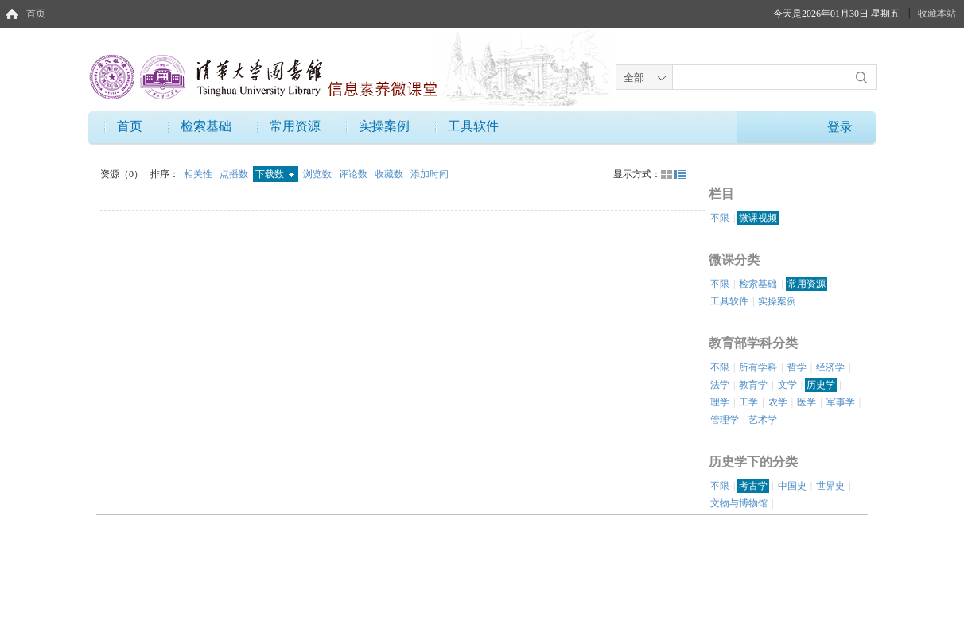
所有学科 (758, 367)
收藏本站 (937, 13)
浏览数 (318, 174)
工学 (748, 402)
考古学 (753, 485)
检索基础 (206, 126)
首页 (35, 13)
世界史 (830, 485)
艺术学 (762, 419)
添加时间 (429, 174)
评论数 (354, 174)
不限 (719, 217)
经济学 (830, 367)
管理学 (724, 419)
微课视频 (758, 217)
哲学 (797, 367)
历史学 (821, 384)
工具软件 (473, 126)
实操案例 (384, 126)
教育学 (753, 384)
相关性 (199, 174)
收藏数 (390, 174)
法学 (719, 384)
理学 (719, 402)
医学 (806, 402)
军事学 (840, 402)
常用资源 (295, 126)
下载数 (274, 174)
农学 (777, 402)
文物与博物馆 (739, 503)
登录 (840, 127)
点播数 (235, 174)
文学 (787, 384)
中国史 (792, 485)
